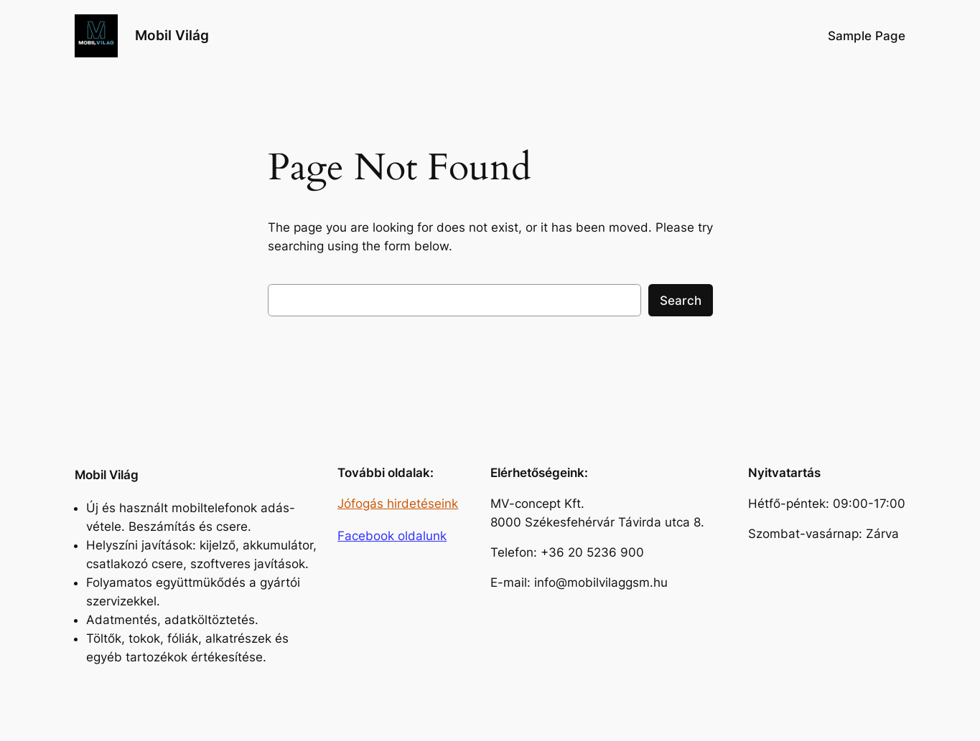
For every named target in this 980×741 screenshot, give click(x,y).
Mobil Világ (172, 35)
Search (680, 300)
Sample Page (866, 36)
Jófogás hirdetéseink (397, 503)
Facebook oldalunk (392, 536)
